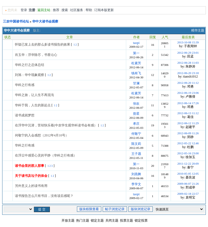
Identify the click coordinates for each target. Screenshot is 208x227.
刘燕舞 (136, 174)
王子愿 (136, 154)
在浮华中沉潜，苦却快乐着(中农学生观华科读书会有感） (56, 125)
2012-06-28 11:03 (188, 62)
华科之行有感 (24, 85)
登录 (24, 10)
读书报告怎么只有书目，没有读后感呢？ (44, 196)
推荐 (56, 10)
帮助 (89, 10)
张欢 (136, 103)
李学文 (136, 184)
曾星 (136, 114)
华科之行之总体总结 (29, 65)
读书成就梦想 (24, 115)
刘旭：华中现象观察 (29, 75)
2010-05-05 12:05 (188, 173)
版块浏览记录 (140, 209)
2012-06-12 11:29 (188, 123)
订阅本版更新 (104, 10)
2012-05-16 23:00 (188, 153)
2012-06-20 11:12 (188, 82)
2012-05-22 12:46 (188, 143)
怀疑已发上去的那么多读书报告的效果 (42, 44)
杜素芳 (136, 63)
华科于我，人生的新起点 (33, 105)
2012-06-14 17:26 (188, 103)
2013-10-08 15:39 (188, 42)
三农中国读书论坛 (16, 21)
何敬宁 (136, 134)
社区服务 (76, 10)
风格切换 (181, 3)
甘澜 (136, 83)
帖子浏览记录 (115, 209)
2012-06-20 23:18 (188, 73)
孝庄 (136, 124)
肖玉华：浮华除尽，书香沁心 (36, 55)
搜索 (64, 10)
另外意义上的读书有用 (31, 186)
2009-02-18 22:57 (188, 193)
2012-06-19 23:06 (188, 92)
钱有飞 (136, 73)
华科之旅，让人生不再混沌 (34, 95)
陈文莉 (136, 144)
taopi (136, 43)
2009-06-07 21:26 (188, 183)
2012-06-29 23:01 (188, 52)
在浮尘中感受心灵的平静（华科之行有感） (46, 155)
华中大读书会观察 (45, 21)
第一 (136, 53)
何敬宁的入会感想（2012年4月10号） (42, 135)
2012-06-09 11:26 (188, 133)
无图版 (168, 3)
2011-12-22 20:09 (188, 163)
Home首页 (197, 3)
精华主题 (197, 30)
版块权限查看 (89, 209)
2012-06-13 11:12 (188, 113)
